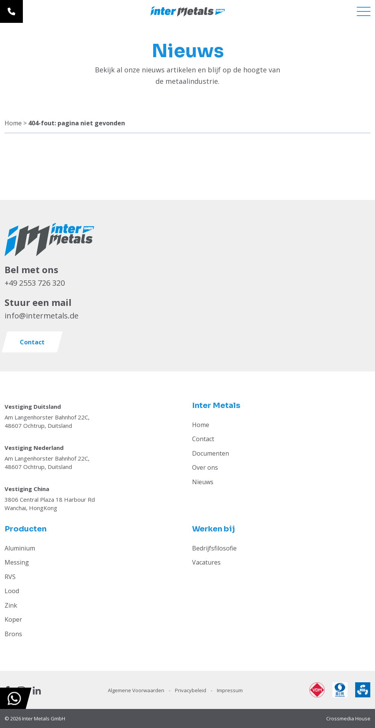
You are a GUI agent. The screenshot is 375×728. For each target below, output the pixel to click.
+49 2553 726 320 (35, 283)
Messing (17, 562)
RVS (10, 577)
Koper (13, 619)
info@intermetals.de (42, 315)
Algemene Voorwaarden (136, 690)
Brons (13, 634)
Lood (12, 591)
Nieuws (202, 482)
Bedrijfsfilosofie (214, 548)
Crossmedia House (348, 718)
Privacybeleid (191, 690)
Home (13, 123)
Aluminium (20, 548)
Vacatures (206, 562)
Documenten (210, 453)
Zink (11, 605)
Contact (203, 439)
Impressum (230, 690)
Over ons (205, 467)
